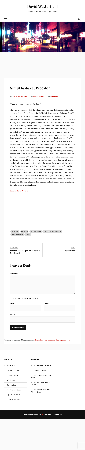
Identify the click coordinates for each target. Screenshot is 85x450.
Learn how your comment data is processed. (52, 340)
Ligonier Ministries (13, 395)
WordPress (36, 414)
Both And (15, 231)
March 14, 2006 (40, 96)
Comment (14, 273)
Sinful (28, 234)
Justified (24, 231)
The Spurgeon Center (14, 390)
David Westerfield (42, 6)
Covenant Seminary (14, 370)
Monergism (11, 365)
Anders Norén (56, 414)
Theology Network (13, 400)
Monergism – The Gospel (42, 365)
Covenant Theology (40, 370)
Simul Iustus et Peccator (35, 87)
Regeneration (69, 250)
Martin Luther (36, 231)
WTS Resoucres (12, 375)
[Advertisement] (42, 60)
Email (47, 303)
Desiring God (11, 385)
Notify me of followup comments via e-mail (25, 298)
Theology (57, 96)
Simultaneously (17, 234)
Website (13, 315)
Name (13, 303)
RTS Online (11, 380)
